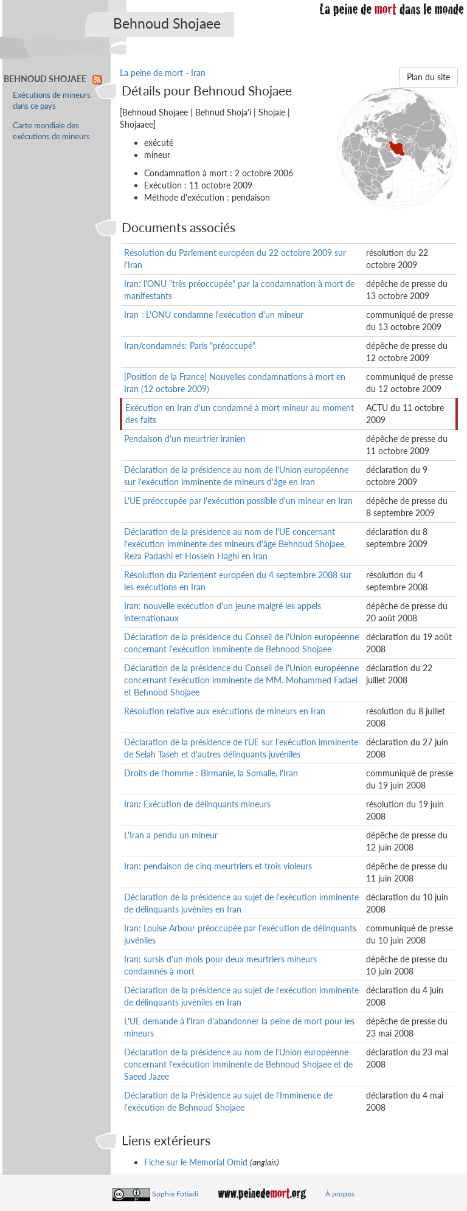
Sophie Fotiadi (175, 1193)
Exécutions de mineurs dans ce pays (52, 101)
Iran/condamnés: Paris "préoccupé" (189, 345)
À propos (340, 1193)
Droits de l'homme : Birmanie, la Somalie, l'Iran (211, 773)
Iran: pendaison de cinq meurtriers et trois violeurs (218, 866)
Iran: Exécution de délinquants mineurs (197, 804)
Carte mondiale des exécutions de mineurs (51, 131)
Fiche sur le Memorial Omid (195, 1162)
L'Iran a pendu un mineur (171, 835)
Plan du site (428, 77)
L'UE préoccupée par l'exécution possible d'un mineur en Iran (238, 500)
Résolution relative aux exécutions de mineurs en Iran (224, 711)
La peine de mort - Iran (163, 72)
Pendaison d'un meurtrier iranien (185, 438)
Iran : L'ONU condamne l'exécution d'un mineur (213, 314)
